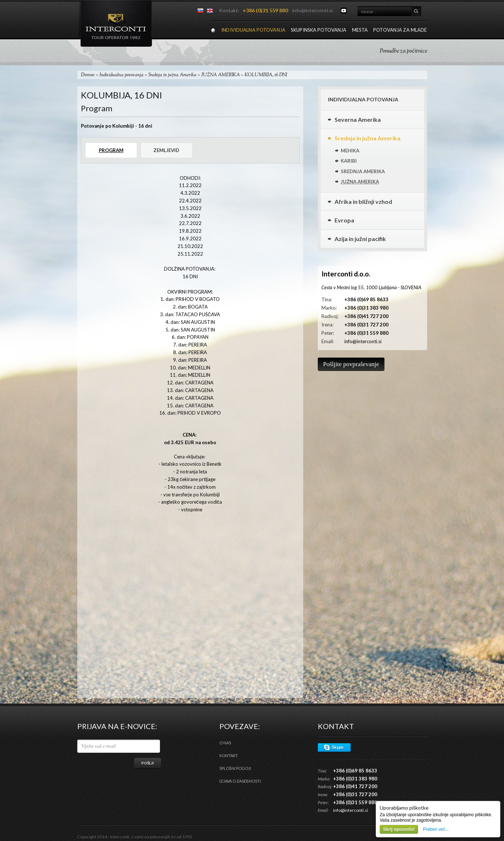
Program (111, 150)
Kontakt (228, 755)
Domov (88, 75)
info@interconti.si (312, 10)
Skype (334, 747)
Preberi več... (436, 829)
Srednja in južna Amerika (172, 75)
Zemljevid (166, 150)
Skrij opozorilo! (399, 829)
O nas (225, 742)
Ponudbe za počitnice (403, 51)
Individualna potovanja (121, 75)
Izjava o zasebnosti (240, 781)
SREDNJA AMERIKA (363, 171)
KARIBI (349, 161)
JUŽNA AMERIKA (220, 75)
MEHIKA (350, 151)
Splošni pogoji (235, 768)
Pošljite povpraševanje (351, 364)
